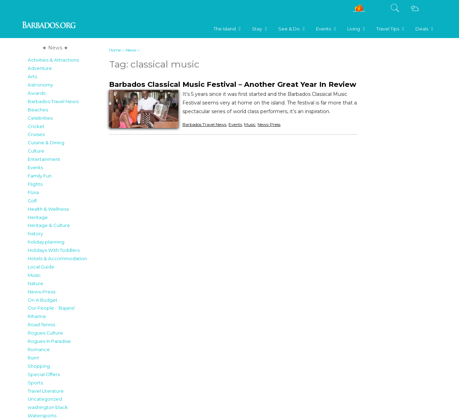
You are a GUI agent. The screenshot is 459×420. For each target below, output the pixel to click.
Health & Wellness (48, 209)
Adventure (40, 68)
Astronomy (40, 85)
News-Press (41, 291)
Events (35, 167)
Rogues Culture (45, 333)
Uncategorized (45, 399)
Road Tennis (41, 324)
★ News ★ (55, 48)
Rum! (33, 357)
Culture (36, 151)
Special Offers (44, 374)
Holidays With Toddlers (54, 250)
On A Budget (42, 300)
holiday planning (46, 242)
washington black (48, 407)
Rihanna (37, 316)
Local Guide (41, 267)
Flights (35, 184)
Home (115, 50)
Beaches (38, 109)
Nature (35, 283)
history (35, 233)
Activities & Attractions (53, 60)
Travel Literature (46, 391)
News (131, 50)
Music (34, 275)
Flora (33, 192)
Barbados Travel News (53, 101)
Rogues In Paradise (49, 341)
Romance (39, 349)
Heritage (38, 217)
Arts (32, 76)
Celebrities (40, 118)
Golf (32, 200)
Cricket (36, 126)
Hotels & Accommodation (57, 258)
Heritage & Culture (49, 225)
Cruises (36, 134)
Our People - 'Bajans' (51, 308)
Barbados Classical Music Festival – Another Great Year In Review (232, 84)
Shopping (39, 366)
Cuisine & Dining (46, 142)
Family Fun (40, 176)
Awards (36, 93)
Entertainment (44, 159)
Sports (35, 382)
